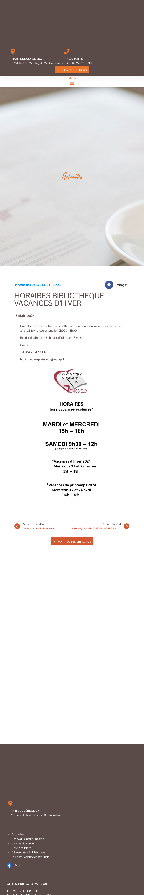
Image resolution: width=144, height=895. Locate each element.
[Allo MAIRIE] (67, 51)
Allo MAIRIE (75, 58)
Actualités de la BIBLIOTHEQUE (39, 285)
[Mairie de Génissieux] (13, 51)
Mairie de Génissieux (27, 58)
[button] (72, 83)
